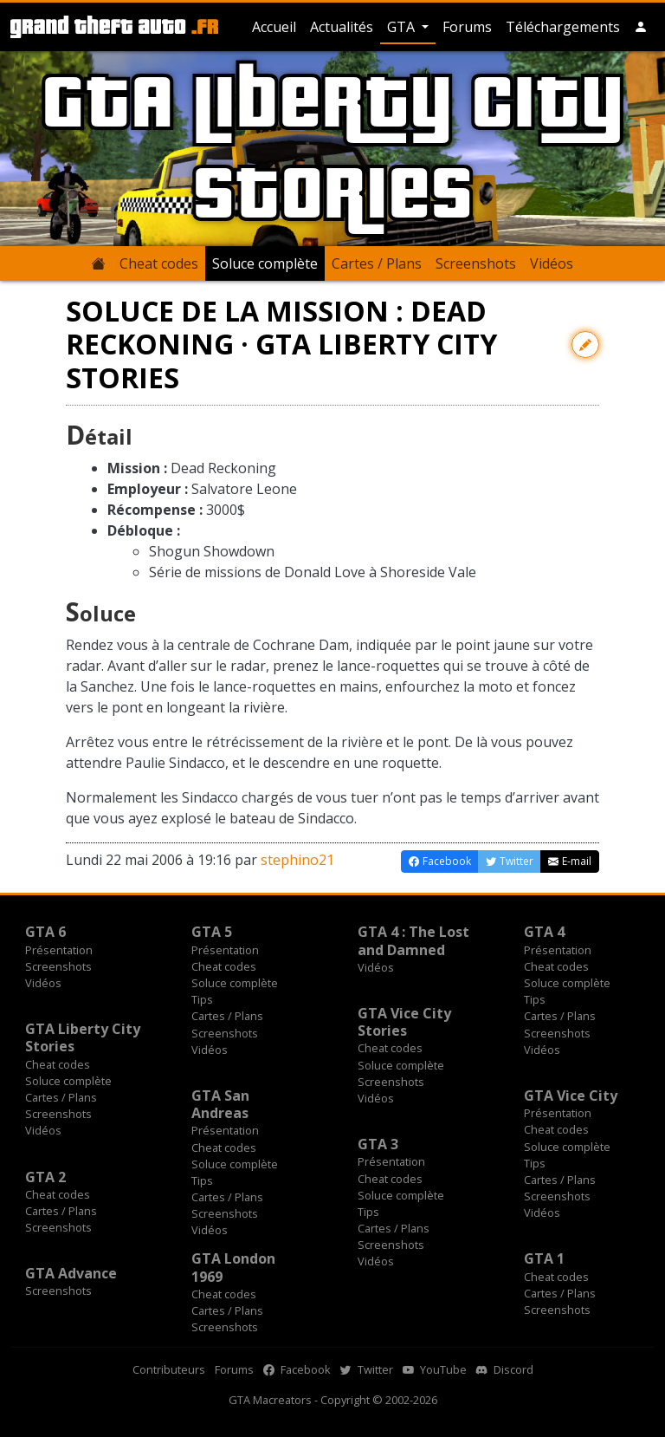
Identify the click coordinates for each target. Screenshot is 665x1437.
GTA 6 (45, 931)
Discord (504, 1369)
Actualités (341, 26)
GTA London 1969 (233, 1267)
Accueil (274, 26)
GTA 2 (45, 1177)
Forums (467, 26)
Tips (202, 999)
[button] (641, 27)
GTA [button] (402, 26)
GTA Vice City (570, 1095)
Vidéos (551, 263)
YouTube (435, 1369)
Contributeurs (168, 1369)
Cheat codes (158, 263)
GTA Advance (71, 1273)
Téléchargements (563, 26)
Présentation (59, 950)
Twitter (366, 1369)
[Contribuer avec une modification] (585, 344)
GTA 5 (211, 931)
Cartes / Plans (377, 263)
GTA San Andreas (220, 1104)
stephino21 (297, 859)
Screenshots (476, 263)
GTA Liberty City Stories (82, 1037)
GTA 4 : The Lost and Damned (413, 940)
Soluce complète (265, 263)
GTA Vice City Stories (404, 1022)
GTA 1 (544, 1258)
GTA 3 (378, 1144)
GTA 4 (544, 931)
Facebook (297, 1369)
